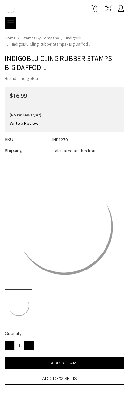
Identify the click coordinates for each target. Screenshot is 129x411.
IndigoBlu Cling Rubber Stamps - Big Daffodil (51, 44)
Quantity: (14, 333)
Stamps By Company (41, 38)
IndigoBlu (74, 38)
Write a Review (24, 123)
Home (10, 38)
